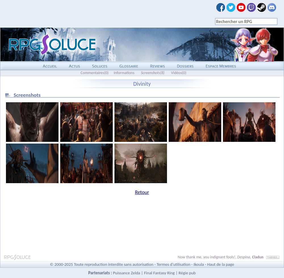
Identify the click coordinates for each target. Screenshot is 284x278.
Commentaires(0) (95, 72)
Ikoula (199, 264)
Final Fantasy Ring (159, 272)
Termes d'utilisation (173, 264)
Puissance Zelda (126, 272)
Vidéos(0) (178, 72)
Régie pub (187, 272)
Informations (124, 72)
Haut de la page (220, 264)
